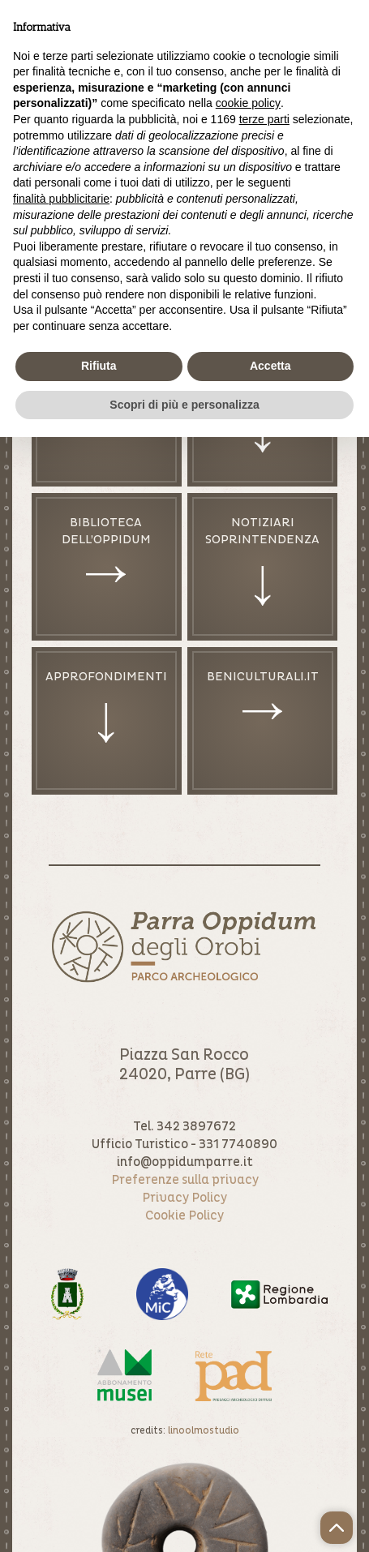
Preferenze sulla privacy (185, 1180)
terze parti (264, 119)
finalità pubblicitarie (61, 198)
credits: (185, 1431)
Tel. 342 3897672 (184, 1126)
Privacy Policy (184, 1198)
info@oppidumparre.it (185, 1162)
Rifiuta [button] (99, 365)
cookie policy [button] (248, 102)
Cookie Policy (184, 1215)
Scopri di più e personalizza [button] (184, 404)
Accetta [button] (270, 365)
